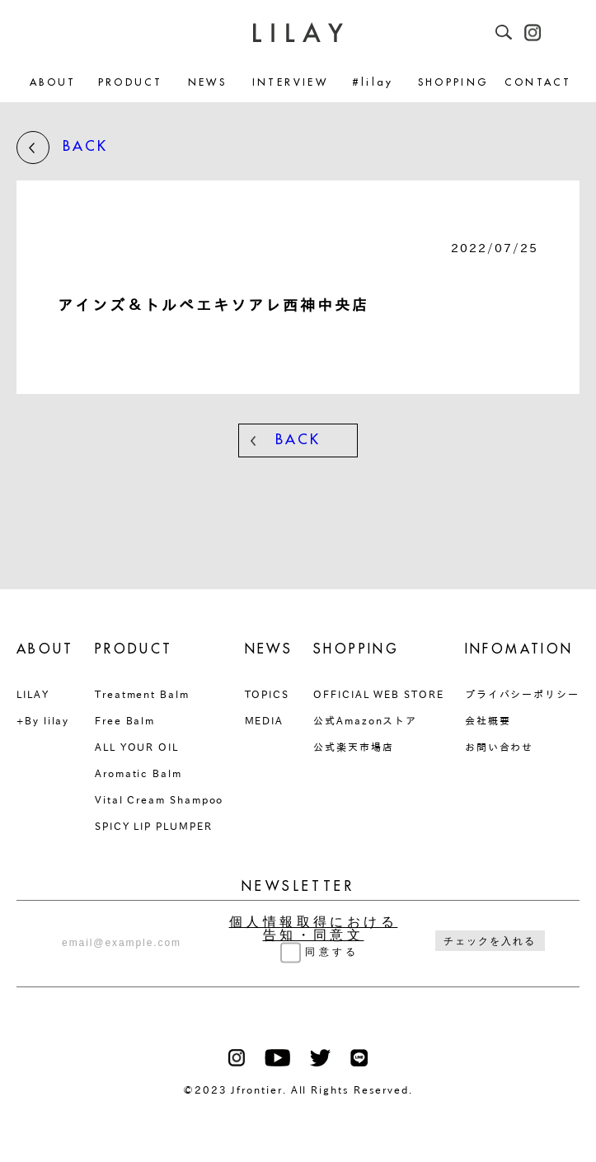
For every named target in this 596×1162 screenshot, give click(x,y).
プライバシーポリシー (522, 694)
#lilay (373, 82)
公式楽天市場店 (353, 747)
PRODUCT (130, 82)
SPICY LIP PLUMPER (154, 826)
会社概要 (488, 720)
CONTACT (537, 82)
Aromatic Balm (138, 773)
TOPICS (267, 694)
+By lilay (42, 720)
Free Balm (125, 720)
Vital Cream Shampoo (159, 799)
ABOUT (53, 82)
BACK (62, 147)
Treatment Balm (142, 694)
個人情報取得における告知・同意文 (313, 929)
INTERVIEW (290, 82)
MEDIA (264, 720)
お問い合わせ (499, 747)
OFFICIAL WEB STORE (378, 694)
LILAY (32, 694)
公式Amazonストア (365, 720)
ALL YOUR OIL (137, 747)
